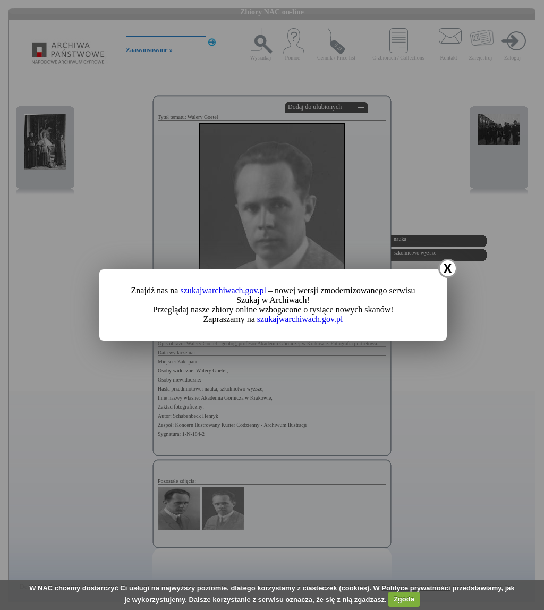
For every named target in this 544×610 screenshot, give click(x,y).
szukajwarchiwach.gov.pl (223, 290)
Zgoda (404, 599)
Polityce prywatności (415, 588)
